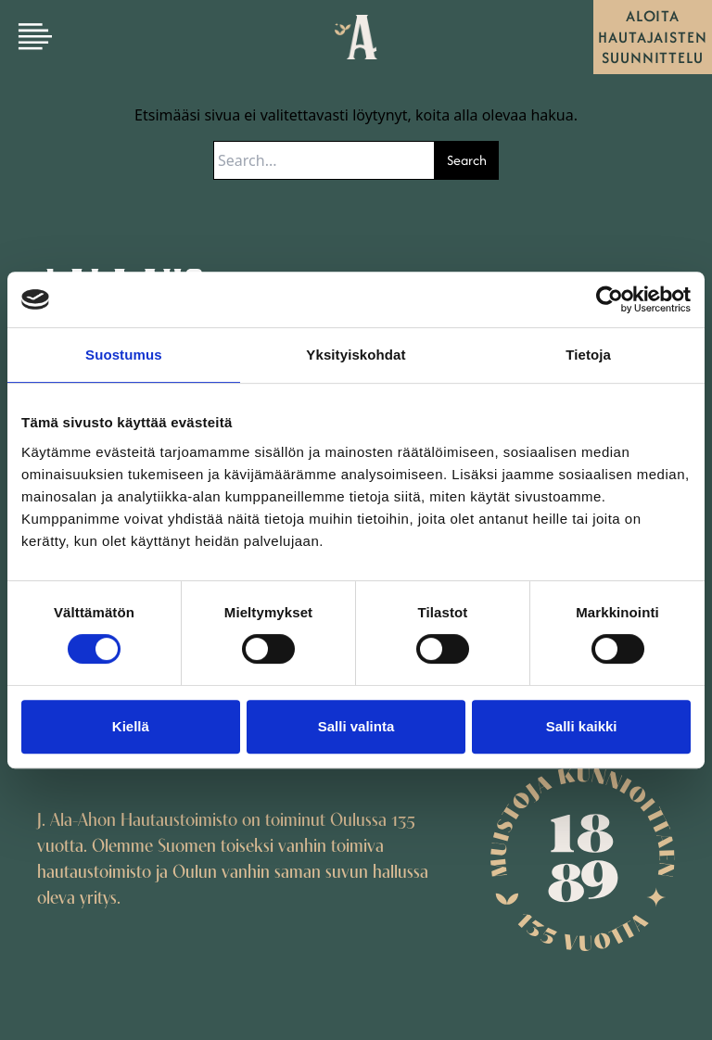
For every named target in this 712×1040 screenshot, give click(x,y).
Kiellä (130, 726)
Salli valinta (356, 726)
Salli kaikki (581, 726)
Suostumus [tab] (123, 354)
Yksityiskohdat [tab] (355, 354)
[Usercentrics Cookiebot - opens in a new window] (609, 299)
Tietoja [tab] (588, 354)
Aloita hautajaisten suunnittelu (652, 37)
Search (467, 160)
